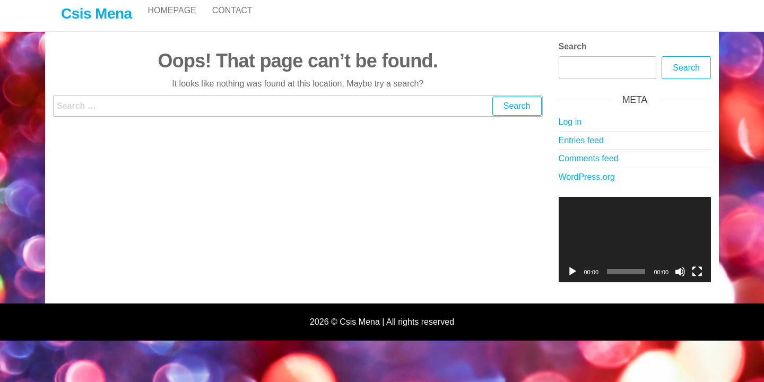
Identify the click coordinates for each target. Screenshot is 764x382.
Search (573, 57)
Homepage (171, 20)
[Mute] (680, 282)
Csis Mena (96, 13)
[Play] (572, 282)
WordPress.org (587, 188)
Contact (232, 20)
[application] (635, 251)
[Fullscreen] (697, 282)
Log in (570, 132)
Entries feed (581, 151)
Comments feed (589, 169)
